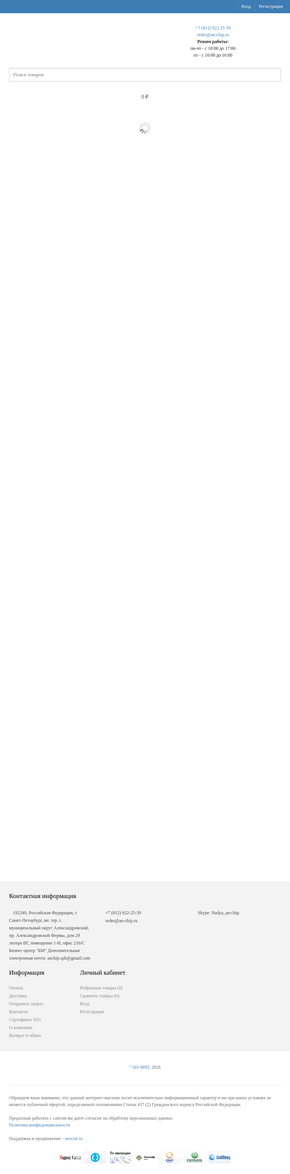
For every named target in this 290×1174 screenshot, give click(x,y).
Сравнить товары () (100, 995)
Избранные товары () (101, 988)
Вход (246, 6)
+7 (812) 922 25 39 (213, 28)
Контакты (18, 1011)
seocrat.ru (73, 1138)
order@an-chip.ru (213, 34)
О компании (20, 1027)
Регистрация (271, 6)
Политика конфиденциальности (39, 1125)
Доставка (18, 995)
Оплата (16, 988)
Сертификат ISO (24, 1019)
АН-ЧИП (140, 1067)
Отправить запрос (26, 1003)
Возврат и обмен (25, 1035)
